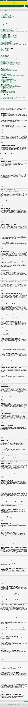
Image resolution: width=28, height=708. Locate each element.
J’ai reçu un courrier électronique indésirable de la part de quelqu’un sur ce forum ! (12, 71)
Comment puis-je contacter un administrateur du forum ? (8, 98)
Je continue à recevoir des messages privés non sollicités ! (8, 70)
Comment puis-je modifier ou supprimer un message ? (8, 36)
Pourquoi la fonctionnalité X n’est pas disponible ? (7, 96)
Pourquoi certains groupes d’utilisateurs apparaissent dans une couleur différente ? (12, 64)
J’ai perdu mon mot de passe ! (4, 19)
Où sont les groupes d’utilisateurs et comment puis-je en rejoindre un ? (10, 62)
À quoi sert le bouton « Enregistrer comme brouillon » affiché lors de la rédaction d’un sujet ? (13, 44)
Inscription (6, 7)
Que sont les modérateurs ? (4, 60)
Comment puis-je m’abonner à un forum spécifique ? (7, 87)
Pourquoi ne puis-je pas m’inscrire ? (5, 15)
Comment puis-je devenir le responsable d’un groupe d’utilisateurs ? (10, 63)
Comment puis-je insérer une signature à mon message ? (8, 37)
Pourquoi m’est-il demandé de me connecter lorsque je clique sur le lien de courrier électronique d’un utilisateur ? (13, 32)
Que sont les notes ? (3, 54)
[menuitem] (24, 6)
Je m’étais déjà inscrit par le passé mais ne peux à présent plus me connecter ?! (11, 18)
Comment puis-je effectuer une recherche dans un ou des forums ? (9, 78)
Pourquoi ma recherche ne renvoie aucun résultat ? (7, 79)
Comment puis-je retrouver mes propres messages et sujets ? (9, 82)
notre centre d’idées (24, 674)
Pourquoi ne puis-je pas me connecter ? (6, 17)
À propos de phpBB (9, 668)
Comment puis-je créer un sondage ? (5, 38)
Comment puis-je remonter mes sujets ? (6, 46)
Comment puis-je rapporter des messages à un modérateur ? (9, 43)
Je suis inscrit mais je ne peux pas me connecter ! (7, 16)
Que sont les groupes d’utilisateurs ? (5, 61)
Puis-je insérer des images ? (4, 52)
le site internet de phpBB (15, 229)
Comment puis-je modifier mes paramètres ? (6, 24)
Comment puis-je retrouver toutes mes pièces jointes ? (8, 92)
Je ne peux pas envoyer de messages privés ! (6, 69)
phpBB (11, 704)
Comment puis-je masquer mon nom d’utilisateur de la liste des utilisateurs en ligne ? (12, 25)
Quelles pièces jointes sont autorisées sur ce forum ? (7, 91)
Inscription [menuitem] (27, 6)
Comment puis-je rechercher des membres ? (6, 81)
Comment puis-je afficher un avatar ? (5, 29)
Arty (12, 705)
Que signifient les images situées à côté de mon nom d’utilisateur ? (9, 28)
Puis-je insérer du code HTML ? (4, 50)
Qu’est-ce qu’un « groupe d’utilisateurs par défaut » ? (7, 65)
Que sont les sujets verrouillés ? (4, 55)
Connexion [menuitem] (26, 6)
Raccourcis (0, 6)
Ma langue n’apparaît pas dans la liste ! (6, 27)
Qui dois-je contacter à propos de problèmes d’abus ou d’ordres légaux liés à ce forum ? (12, 97)
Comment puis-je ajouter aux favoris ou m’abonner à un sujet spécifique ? (10, 86)
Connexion (2, 7)
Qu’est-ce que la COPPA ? (4, 14)
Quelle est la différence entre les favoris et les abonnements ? (9, 85)
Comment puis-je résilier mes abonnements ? (6, 88)
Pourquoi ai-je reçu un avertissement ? (5, 42)
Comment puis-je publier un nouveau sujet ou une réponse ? (8, 35)
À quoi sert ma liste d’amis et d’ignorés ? (6, 74)
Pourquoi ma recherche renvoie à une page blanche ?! (8, 80)
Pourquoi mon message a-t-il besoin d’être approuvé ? (8, 45)
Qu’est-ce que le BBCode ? (4, 49)
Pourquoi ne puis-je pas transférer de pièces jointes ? (7, 41)
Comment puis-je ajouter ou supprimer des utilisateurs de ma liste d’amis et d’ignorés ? (12, 75)
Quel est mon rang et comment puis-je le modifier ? (7, 30)
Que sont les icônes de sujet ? (4, 56)
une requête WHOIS (3, 684)
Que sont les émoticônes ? (4, 51)
